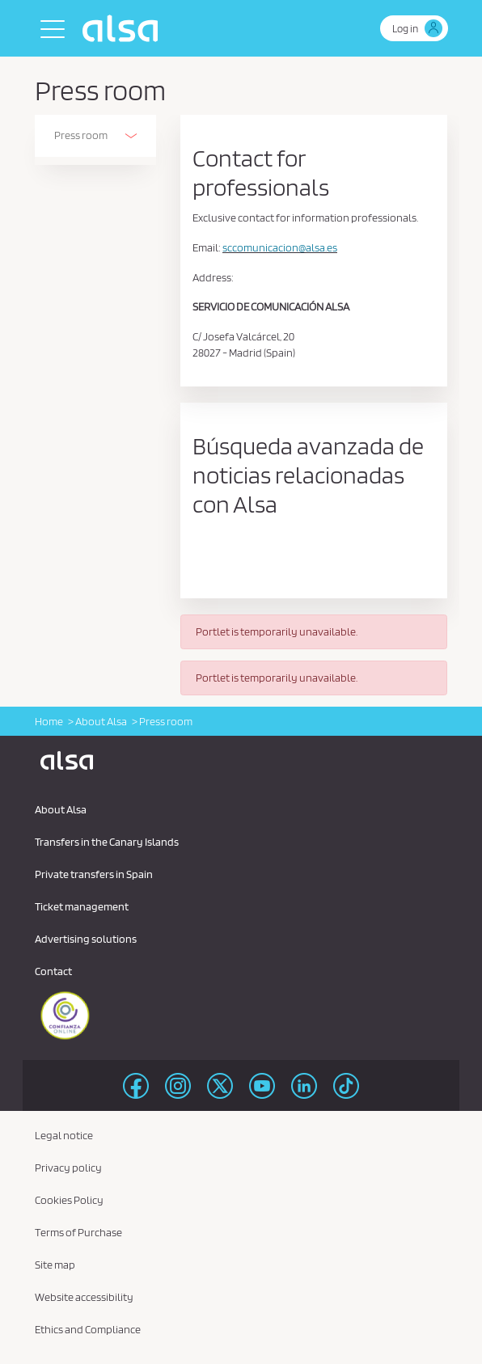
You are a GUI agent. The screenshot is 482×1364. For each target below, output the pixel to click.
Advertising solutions (86, 938)
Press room (81, 135)
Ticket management (82, 906)
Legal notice (64, 1135)
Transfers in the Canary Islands (107, 841)
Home (49, 721)
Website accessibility (84, 1296)
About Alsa (101, 721)
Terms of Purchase (78, 1232)
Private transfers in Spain (94, 874)
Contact (53, 971)
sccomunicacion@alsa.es (279, 247)
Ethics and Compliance (88, 1329)
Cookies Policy (69, 1199)
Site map (55, 1264)
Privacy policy (68, 1167)
